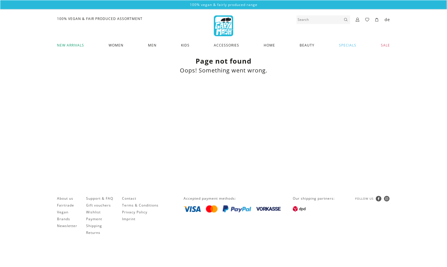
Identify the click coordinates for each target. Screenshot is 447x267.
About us (65, 198)
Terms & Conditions (140, 205)
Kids (185, 45)
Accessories (226, 45)
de (387, 19)
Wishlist (93, 212)
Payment (94, 219)
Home (269, 45)
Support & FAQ (99, 198)
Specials (347, 45)
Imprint (128, 219)
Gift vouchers (98, 205)
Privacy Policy (134, 212)
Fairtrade (65, 205)
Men (152, 45)
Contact (129, 198)
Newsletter (67, 225)
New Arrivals (70, 45)
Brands (63, 219)
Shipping (94, 225)
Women (116, 45)
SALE (385, 45)
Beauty (307, 45)
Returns (93, 232)
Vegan (62, 212)
